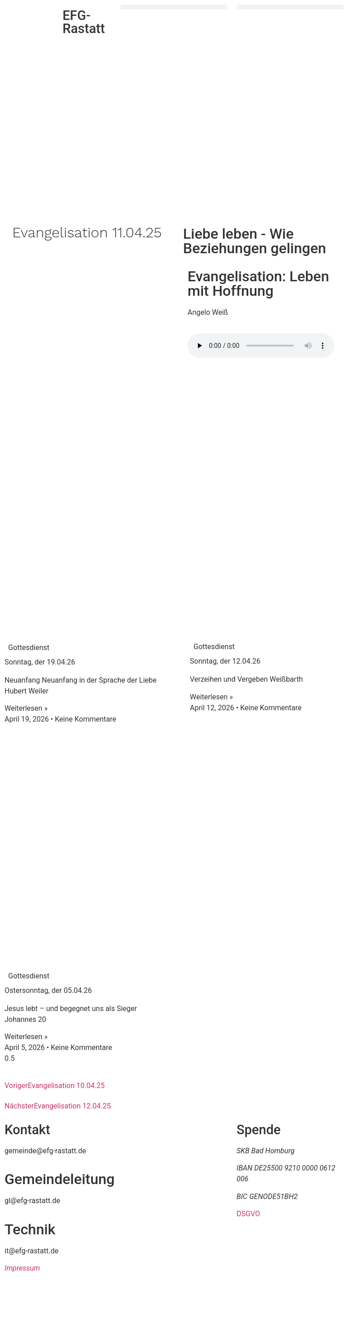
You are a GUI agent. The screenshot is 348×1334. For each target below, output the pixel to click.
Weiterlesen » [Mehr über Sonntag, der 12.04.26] (211, 697)
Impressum (22, 1268)
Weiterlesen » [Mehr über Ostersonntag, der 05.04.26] (26, 1036)
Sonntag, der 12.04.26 (225, 661)
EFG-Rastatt (84, 22)
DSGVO (248, 1213)
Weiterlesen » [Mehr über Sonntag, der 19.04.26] (26, 708)
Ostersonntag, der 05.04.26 (48, 990)
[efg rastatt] (174, 1191)
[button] (174, 7)
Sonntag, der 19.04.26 (40, 662)
